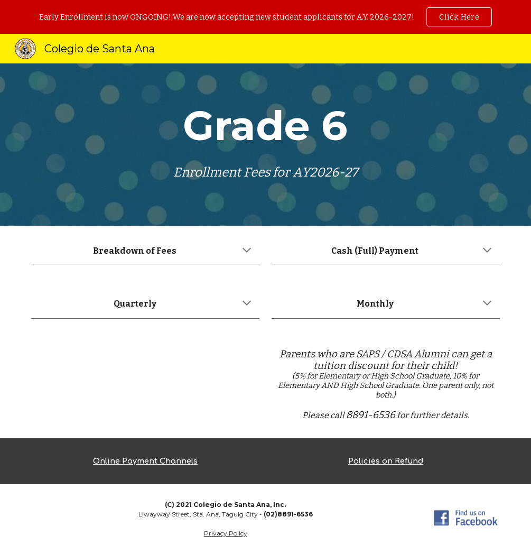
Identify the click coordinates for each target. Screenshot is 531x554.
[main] (265, 144)
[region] (265, 17)
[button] (246, 251)
